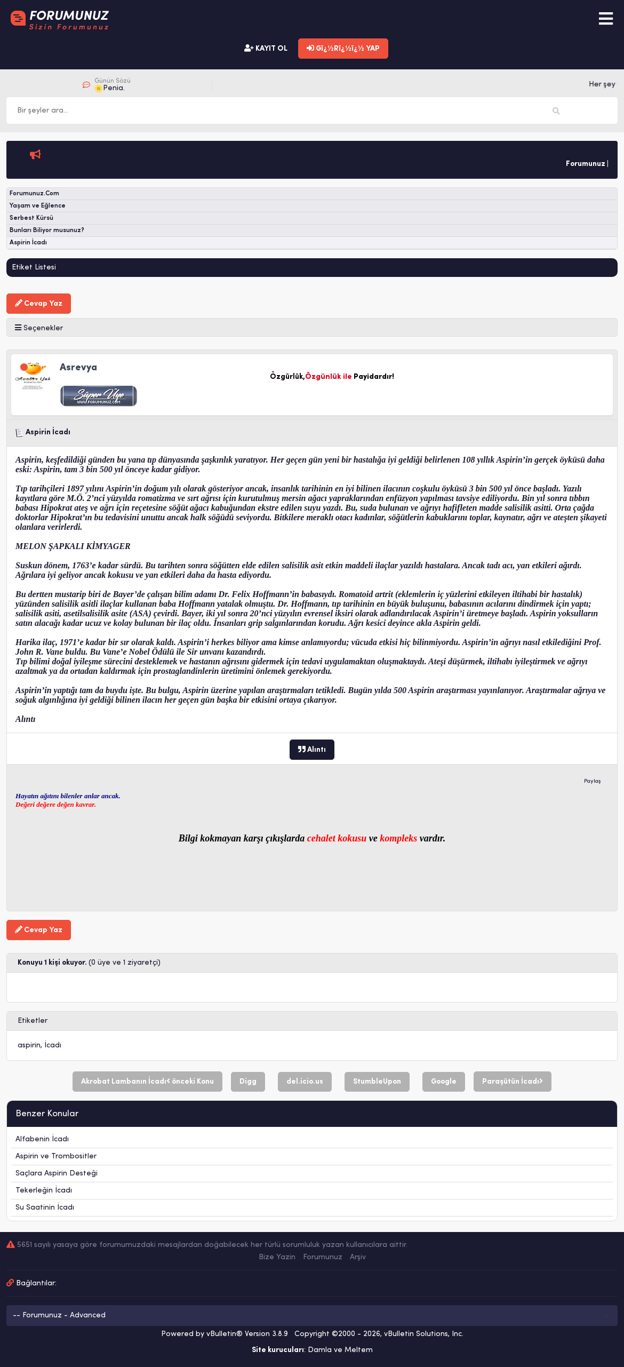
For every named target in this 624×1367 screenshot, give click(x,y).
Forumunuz (322, 1257)
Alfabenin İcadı (42, 1139)
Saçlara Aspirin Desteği (56, 1174)
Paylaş (592, 781)
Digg (248, 1082)
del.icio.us (304, 1082)
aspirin (29, 1046)
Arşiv (358, 1257)
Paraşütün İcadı (512, 1081)
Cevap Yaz (38, 303)
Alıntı (312, 749)
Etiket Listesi (34, 268)
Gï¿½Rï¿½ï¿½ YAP (343, 48)
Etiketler (32, 1021)
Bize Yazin (277, 1257)
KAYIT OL (265, 48)
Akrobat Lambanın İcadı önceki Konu (147, 1081)
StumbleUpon (377, 1082)
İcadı (52, 1046)
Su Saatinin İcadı (44, 1208)
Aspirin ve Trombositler (56, 1157)
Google (444, 1082)
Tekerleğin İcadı (43, 1191)
